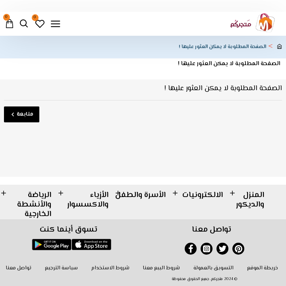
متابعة (25, 114)
